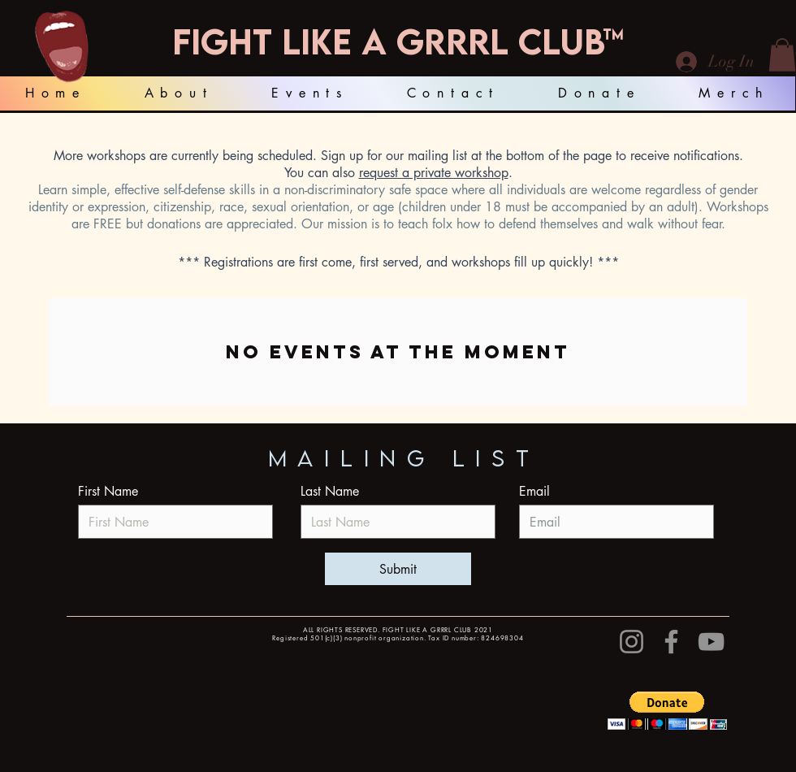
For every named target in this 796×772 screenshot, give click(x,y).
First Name (108, 491)
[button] (782, 55)
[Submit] (398, 569)
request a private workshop (433, 172)
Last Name (330, 491)
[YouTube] (711, 641)
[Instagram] (631, 641)
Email (534, 491)
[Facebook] (671, 641)
